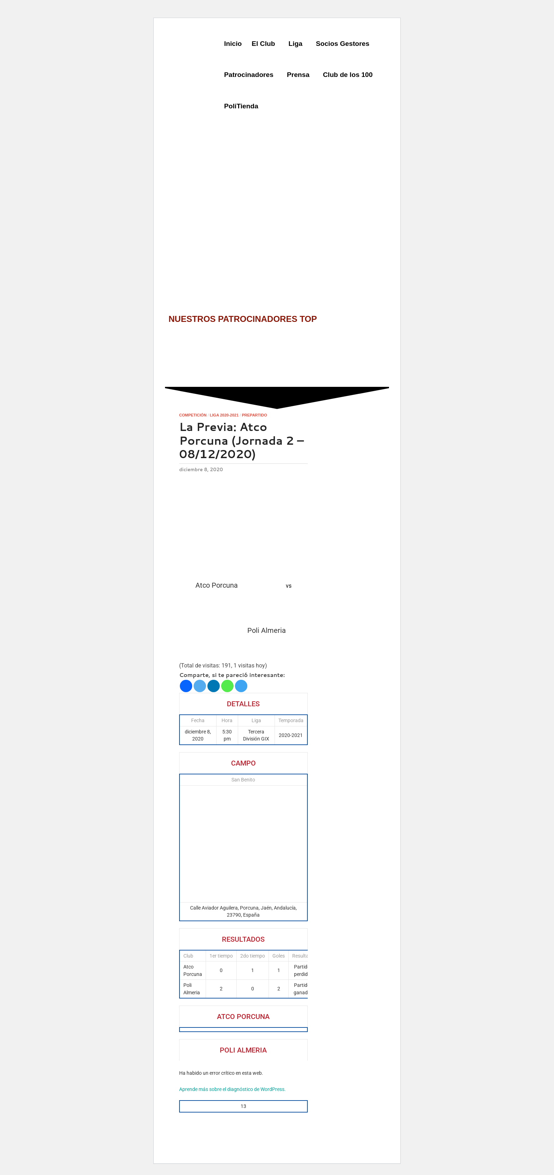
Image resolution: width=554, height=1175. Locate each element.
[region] (277, 201)
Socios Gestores (342, 43)
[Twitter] (200, 686)
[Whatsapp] (227, 686)
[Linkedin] (213, 686)
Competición (193, 415)
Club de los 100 (348, 74)
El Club (263, 43)
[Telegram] (241, 686)
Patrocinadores (248, 74)
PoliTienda (241, 106)
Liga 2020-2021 (224, 415)
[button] (265, 44)
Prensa (298, 74)
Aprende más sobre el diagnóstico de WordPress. (232, 1089)
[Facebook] (186, 686)
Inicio (233, 43)
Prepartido (254, 415)
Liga (295, 43)
